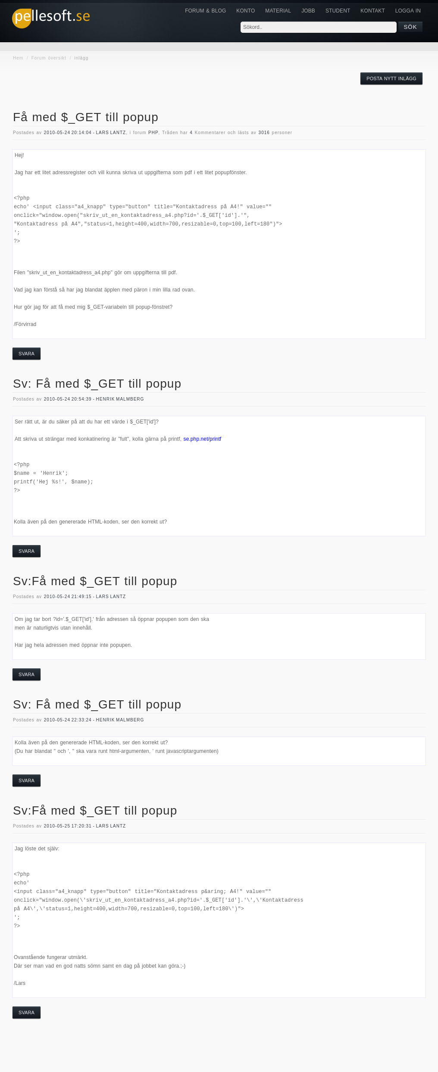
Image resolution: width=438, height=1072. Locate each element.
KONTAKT (372, 11)
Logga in (408, 11)
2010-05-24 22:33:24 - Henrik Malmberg (94, 720)
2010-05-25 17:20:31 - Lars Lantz (85, 826)
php (153, 132)
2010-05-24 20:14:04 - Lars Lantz (85, 132)
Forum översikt (48, 58)
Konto (245, 11)
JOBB (308, 11)
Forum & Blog (205, 11)
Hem (18, 58)
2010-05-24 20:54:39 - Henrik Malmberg (94, 399)
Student (337, 11)
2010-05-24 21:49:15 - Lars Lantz (85, 596)
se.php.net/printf (203, 439)
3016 (264, 132)
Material (278, 11)
